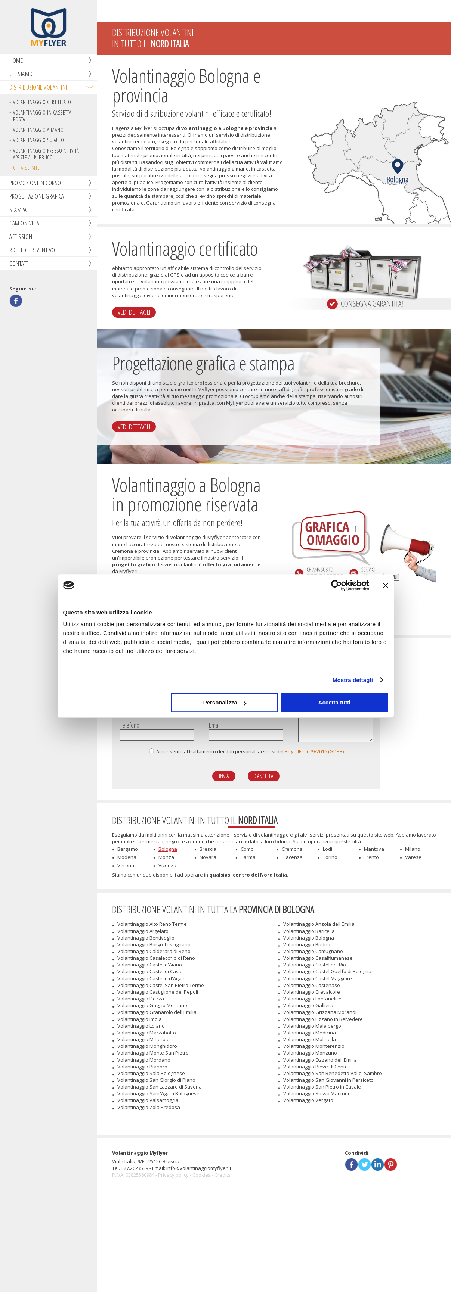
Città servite (26, 168)
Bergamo (127, 902)
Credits (222, 1270)
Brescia (208, 902)
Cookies (201, 1270)
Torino (330, 910)
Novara (208, 910)
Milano (412, 902)
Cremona (292, 902)
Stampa (18, 210)
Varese (413, 910)
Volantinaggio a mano (38, 130)
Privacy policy (173, 1270)
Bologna (167, 902)
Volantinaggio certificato (42, 102)
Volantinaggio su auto (38, 140)
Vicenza (167, 919)
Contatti (19, 264)
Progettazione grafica (36, 197)
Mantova (374, 902)
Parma (248, 910)
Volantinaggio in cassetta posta (42, 117)
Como (247, 902)
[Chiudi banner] (385, 585)
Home (16, 61)
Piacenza (292, 910)
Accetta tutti (334, 702)
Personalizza (224, 702)
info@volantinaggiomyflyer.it (198, 1263)
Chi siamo (21, 74)
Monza (166, 910)
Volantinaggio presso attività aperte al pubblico (46, 155)
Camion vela (24, 224)
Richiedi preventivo (32, 250)
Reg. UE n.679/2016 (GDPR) (314, 802)
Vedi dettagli (138, 338)
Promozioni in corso (35, 183)
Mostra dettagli (353, 680)
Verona (125, 919)
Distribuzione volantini (38, 88)
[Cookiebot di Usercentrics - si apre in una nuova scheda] (336, 585)
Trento (371, 910)
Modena (126, 910)
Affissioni (21, 237)
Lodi (327, 902)
